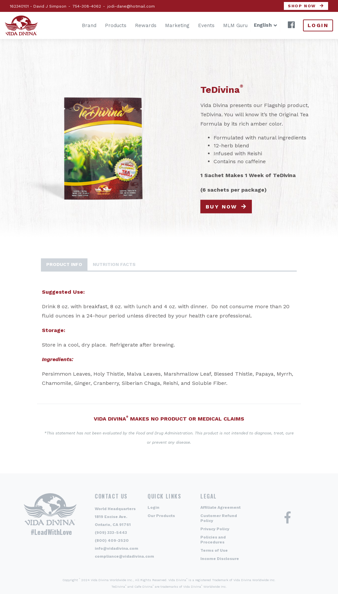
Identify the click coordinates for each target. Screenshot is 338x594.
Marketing (167, 25)
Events (196, 25)
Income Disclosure (219, 558)
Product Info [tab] (64, 264)
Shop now (302, 6)
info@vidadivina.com (116, 548)
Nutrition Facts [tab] (114, 264)
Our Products (161, 515)
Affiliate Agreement (220, 507)
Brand (79, 25)
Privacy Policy (214, 529)
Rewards (136, 25)
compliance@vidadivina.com (124, 556)
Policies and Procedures (213, 539)
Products (106, 25)
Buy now (221, 206)
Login (318, 25)
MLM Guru (225, 25)
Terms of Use (214, 550)
